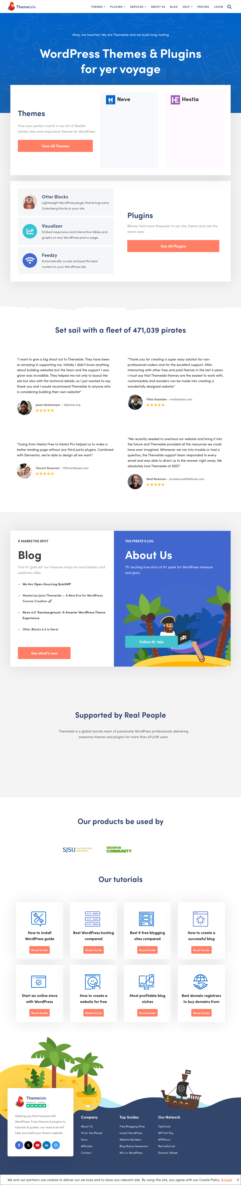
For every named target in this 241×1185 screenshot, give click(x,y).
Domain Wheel (168, 1153)
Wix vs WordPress (131, 1153)
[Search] (229, 6)
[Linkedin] (48, 1146)
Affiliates (86, 1146)
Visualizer (52, 225)
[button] (104, 7)
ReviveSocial (166, 1146)
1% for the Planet (91, 1133)
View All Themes (55, 145)
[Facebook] (19, 1146)
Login (218, 6)
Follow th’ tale (152, 641)
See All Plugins (173, 245)
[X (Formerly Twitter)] (29, 1146)
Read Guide (39, 950)
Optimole (164, 1127)
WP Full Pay (166, 1133)
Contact (86, 1153)
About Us (158, 6)
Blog (174, 6)
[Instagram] (57, 1146)
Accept (226, 1179)
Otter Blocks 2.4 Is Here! (41, 629)
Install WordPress (131, 1133)
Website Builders (130, 1140)
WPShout (164, 1140)
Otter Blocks (55, 196)
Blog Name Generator (134, 1146)
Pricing (203, 6)
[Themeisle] (22, 6)
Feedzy (49, 254)
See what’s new (44, 652)
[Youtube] (38, 1146)
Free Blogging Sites (132, 1127)
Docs (84, 1140)
